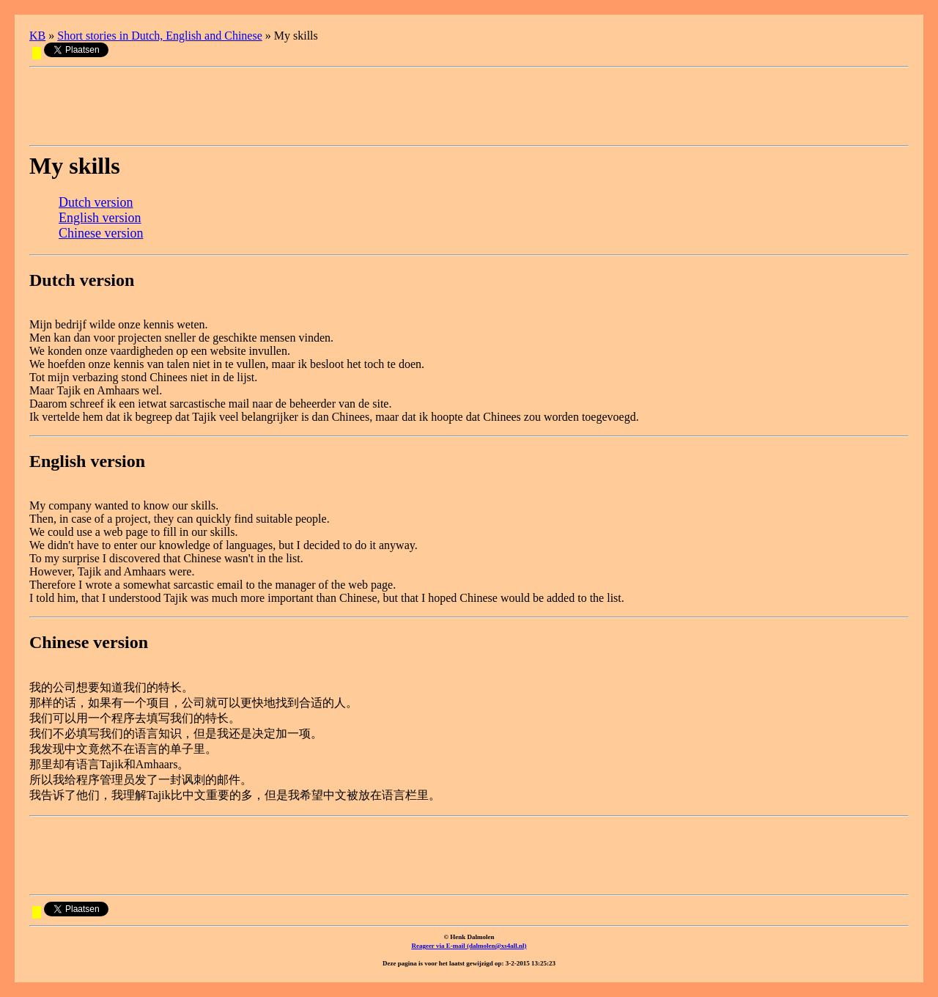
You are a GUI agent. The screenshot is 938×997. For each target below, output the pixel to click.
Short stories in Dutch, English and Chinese (159, 35)
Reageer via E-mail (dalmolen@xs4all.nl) (468, 945)
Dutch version (96, 202)
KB (37, 35)
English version (100, 217)
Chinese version (101, 233)
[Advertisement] (296, 106)
